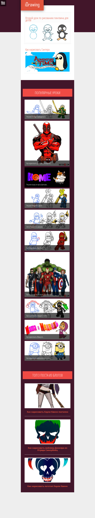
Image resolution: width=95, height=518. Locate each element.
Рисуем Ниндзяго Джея (34, 205)
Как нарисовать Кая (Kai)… (35, 248)
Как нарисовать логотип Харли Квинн (47, 486)
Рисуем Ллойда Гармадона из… (36, 116)
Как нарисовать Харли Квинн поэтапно (47, 412)
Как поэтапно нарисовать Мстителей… (39, 294)
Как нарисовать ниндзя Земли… (37, 315)
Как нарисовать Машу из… (35, 337)
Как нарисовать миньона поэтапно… (38, 358)
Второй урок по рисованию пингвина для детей (46, 19)
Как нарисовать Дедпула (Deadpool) (38, 163)
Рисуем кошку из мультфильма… (37, 184)
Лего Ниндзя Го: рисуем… (35, 226)
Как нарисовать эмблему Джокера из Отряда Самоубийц (47, 449)
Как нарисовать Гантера (37, 49)
